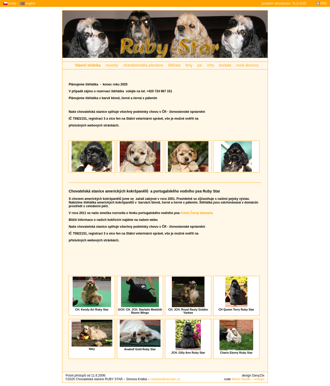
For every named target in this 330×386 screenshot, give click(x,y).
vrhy (210, 65)
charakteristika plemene (143, 65)
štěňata (174, 65)
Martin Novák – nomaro (248, 379)
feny (188, 65)
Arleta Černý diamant (196, 213)
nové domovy (247, 65)
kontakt (225, 65)
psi (199, 65)
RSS (323, 3)
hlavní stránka (88, 65)
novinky (112, 65)
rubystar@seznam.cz (165, 379)
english (27, 3)
